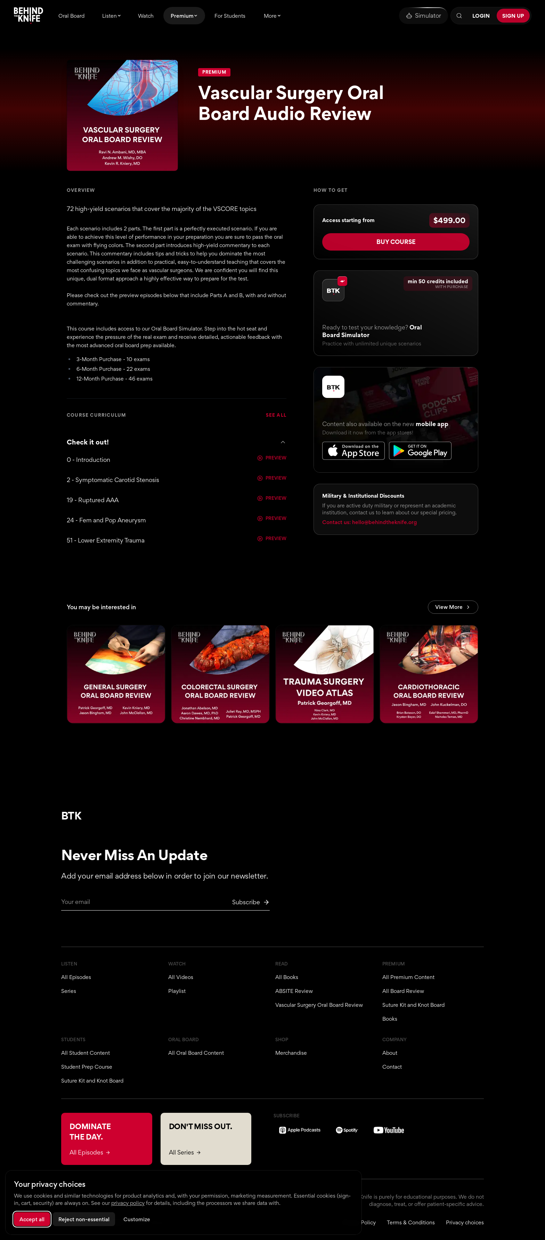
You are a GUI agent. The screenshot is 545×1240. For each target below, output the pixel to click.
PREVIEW (271, 458)
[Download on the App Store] (353, 447)
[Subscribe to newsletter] (251, 902)
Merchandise (291, 1053)
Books (389, 1018)
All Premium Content (408, 977)
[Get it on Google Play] (420, 447)
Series (68, 991)
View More (453, 608)
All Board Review (403, 991)
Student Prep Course (86, 1066)
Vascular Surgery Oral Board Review (319, 1005)
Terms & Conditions (411, 1222)
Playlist (177, 991)
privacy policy (128, 1203)
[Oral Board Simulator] (423, 15)
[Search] (459, 16)
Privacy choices (465, 1222)
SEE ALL (276, 415)
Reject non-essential (83, 1219)
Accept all (31, 1219)
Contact (392, 1066)
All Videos (180, 977)
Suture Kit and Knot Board (413, 1005)
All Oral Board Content (196, 1053)
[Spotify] (347, 1130)
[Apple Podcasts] (300, 1130)
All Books (286, 977)
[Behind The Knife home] (28, 15)
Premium (214, 72)
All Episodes (76, 977)
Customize (136, 1219)
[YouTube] (388, 1130)
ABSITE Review (294, 991)
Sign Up (513, 16)
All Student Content (85, 1053)
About (389, 1053)
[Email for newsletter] (165, 904)
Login (481, 16)
